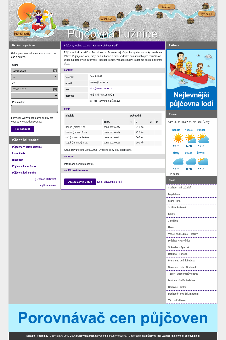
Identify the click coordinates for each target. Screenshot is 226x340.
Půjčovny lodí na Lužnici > (78, 45)
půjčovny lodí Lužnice (158, 335)
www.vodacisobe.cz (31, 121)
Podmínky (42, 335)
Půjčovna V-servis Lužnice (27, 147)
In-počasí (175, 173)
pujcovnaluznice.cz (87, 335)
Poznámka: (18, 102)
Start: (15, 64)
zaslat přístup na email (109, 181)
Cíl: (14, 83)
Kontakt (30, 335)
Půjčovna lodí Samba (24, 172)
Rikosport (17, 159)
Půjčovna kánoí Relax (24, 166)
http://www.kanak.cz (101, 88)
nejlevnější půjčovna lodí (185, 335)
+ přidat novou (48, 185)
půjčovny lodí (25, 53)
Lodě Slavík (18, 153)
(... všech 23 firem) (45, 179)
